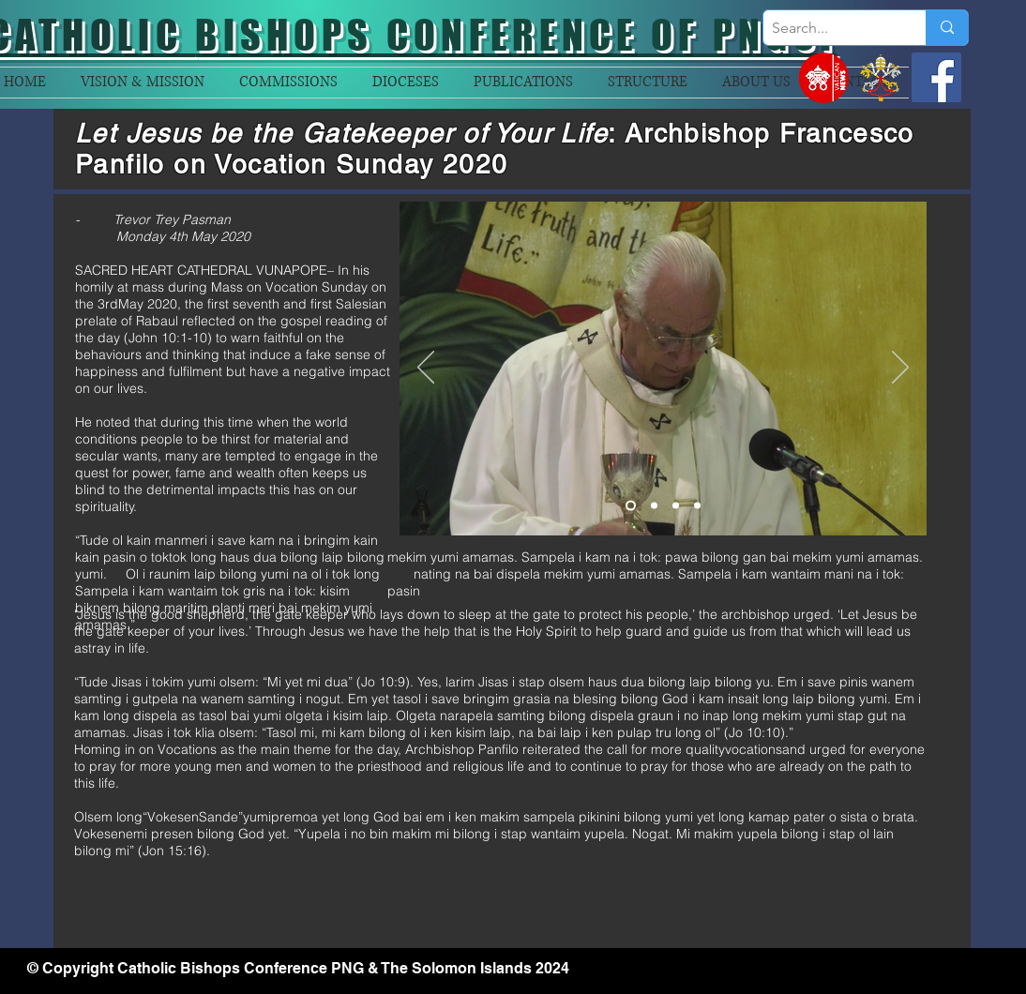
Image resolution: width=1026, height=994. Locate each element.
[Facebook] (936, 77)
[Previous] (425, 368)
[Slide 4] (697, 506)
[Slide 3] (675, 506)
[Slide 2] (654, 506)
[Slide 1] (631, 506)
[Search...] (829, 28)
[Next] (900, 368)
